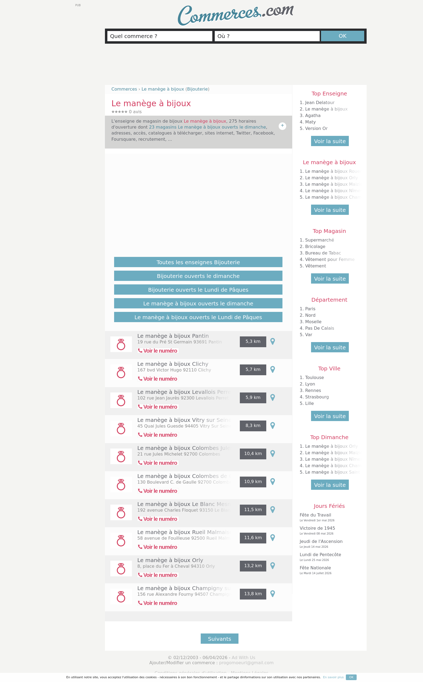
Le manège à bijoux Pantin (173, 336)
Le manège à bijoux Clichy (173, 364)
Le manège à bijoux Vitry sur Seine (184, 420)
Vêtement (315, 265)
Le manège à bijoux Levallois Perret (185, 392)
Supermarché (319, 240)
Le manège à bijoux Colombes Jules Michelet (197, 448)
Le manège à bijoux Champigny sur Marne (194, 588)
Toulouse (314, 377)
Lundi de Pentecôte (328, 557)
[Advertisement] (236, 66)
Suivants (219, 639)
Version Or (316, 128)
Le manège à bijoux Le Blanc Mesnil (185, 504)
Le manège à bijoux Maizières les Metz (346, 184)
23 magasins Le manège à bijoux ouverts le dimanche (207, 127)
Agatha (312, 115)
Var (308, 334)
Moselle (313, 321)
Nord (310, 315)
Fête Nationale (328, 570)
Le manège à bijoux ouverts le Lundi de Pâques (198, 317)
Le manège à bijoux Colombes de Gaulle (191, 476)
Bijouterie (197, 89)
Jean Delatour (320, 102)
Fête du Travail (328, 517)
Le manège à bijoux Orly (170, 560)
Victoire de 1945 (328, 531)
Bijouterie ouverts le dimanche (198, 276)
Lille (309, 403)
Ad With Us (243, 657)
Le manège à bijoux (326, 109)
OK (343, 36)
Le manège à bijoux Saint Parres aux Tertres (352, 472)
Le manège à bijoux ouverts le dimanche (198, 303)
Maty (310, 122)
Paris (310, 308)
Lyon (310, 384)
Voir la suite (330, 141)
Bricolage (315, 246)
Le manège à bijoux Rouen (334, 171)
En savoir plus (333, 677)
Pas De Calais (319, 328)
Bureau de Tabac (323, 253)
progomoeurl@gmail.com (246, 662)
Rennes (313, 390)
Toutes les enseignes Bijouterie (198, 262)
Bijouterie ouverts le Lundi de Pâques (198, 290)
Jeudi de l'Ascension (328, 544)
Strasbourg (317, 396)
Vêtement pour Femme (330, 259)
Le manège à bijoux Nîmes (334, 190)
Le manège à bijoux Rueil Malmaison (186, 532)
